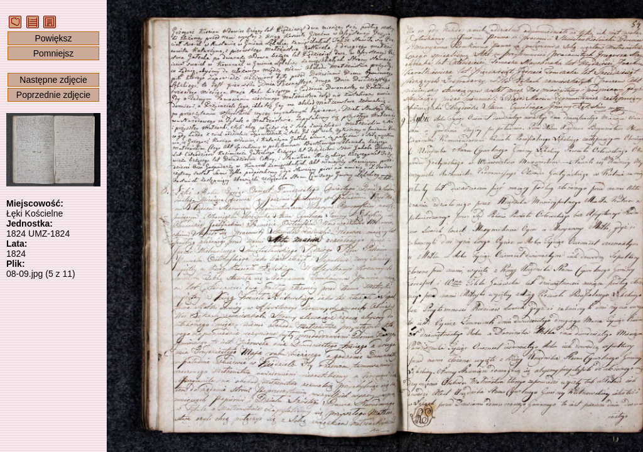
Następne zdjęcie (53, 80)
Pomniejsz (53, 53)
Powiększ (53, 38)
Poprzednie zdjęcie (53, 95)
